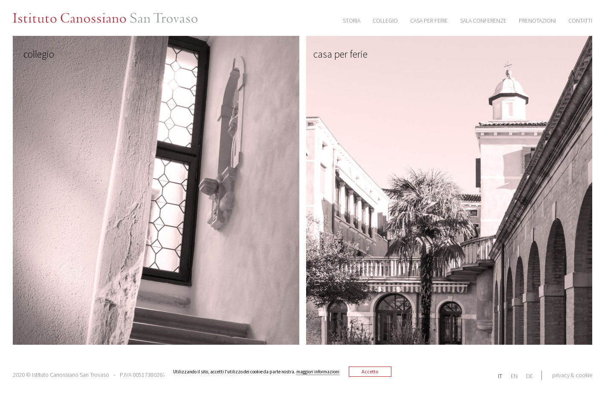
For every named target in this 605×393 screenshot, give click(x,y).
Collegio (385, 20)
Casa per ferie (429, 20)
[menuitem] (504, 375)
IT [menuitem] (500, 376)
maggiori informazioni (317, 372)
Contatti (580, 20)
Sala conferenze (483, 20)
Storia (351, 20)
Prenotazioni (537, 20)
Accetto (370, 371)
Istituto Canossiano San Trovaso (115, 18)
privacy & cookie (572, 375)
